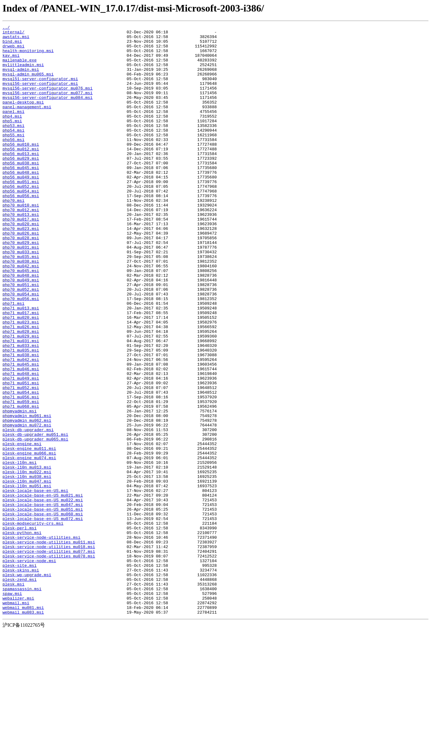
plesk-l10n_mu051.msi (26, 578)
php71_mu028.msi (20, 393)
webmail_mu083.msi (23, 730)
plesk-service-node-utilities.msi (41, 640)
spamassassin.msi (22, 702)
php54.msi (13, 151)
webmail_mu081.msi (23, 724)
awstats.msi (15, 39)
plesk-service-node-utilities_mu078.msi (48, 662)
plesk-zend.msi (19, 690)
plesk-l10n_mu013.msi (26, 556)
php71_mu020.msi (20, 376)
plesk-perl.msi (19, 629)
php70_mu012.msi (20, 247)
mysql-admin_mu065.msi (28, 84)
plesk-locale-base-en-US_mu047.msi (42, 601)
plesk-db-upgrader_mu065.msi (35, 522)
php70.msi (13, 236)
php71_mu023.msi (20, 382)
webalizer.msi (18, 713)
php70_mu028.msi (20, 281)
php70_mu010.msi (20, 241)
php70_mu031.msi (20, 292)
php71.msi (13, 359)
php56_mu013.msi (20, 179)
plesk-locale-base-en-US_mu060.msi (42, 612)
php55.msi (13, 157)
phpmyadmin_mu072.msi (26, 505)
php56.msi (13, 163)
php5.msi (12, 140)
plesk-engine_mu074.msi (29, 544)
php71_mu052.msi (20, 460)
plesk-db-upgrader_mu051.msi (35, 516)
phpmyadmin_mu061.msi (26, 494)
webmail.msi (15, 719)
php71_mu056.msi (20, 471)
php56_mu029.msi (20, 185)
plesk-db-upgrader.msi (28, 511)
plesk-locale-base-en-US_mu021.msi (42, 589)
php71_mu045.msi (20, 432)
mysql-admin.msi (20, 78)
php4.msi (12, 135)
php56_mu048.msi (20, 202)
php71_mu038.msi (20, 421)
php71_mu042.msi (20, 427)
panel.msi (13, 129)
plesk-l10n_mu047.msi (26, 573)
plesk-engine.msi (22, 528)
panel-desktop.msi (23, 118)
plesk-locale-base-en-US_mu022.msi (42, 595)
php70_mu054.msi (20, 348)
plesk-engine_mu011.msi (29, 533)
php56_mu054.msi (20, 224)
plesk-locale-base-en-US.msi (35, 584)
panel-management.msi (26, 123)
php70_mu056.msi (20, 354)
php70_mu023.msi (20, 269)
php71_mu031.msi (20, 404)
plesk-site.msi (19, 674)
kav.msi (11, 62)
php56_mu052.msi (20, 219)
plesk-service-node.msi (29, 668)
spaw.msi (12, 707)
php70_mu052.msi (20, 342)
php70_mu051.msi (20, 337)
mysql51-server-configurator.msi (40, 90)
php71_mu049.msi (20, 449)
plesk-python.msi (22, 634)
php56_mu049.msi (20, 208)
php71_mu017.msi (20, 370)
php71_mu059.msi (20, 477)
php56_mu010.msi (20, 168)
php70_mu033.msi (20, 297)
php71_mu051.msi (20, 455)
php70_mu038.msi (20, 309)
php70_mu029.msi (20, 286)
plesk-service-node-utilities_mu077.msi (48, 657)
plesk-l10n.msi (19, 550)
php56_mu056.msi (20, 230)
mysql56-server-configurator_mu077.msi (47, 106)
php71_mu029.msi (20, 398)
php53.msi (13, 146)
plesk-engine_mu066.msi (29, 539)
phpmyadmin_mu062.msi (26, 500)
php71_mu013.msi (20, 365)
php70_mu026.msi (20, 275)
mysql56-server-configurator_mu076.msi (47, 101)
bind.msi (12, 45)
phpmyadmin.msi (19, 488)
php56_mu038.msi (20, 191)
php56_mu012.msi (20, 174)
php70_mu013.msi (20, 252)
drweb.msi (13, 50)
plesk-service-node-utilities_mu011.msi (48, 646)
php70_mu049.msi (20, 331)
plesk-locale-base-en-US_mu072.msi (42, 617)
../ (6, 28)
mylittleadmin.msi (23, 73)
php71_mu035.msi (20, 415)
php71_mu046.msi (20, 438)
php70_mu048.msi (20, 325)
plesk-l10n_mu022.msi (26, 561)
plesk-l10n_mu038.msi (26, 567)
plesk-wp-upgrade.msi (26, 685)
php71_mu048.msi (20, 443)
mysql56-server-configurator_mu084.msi (47, 112)
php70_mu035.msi (20, 303)
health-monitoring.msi (28, 56)
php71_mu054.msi (20, 466)
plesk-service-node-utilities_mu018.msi (48, 651)
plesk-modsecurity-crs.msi (32, 623)
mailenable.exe (19, 67)
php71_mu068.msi (20, 483)
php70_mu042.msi (20, 314)
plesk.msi (13, 696)
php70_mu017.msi (20, 258)
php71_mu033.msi (20, 410)
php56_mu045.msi (20, 196)
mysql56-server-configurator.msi (40, 95)
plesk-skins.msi (20, 679)
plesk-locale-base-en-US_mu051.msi (42, 606)
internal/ (13, 33)
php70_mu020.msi (20, 264)
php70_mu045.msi (20, 320)
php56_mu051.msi (20, 213)
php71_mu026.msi (20, 387)
